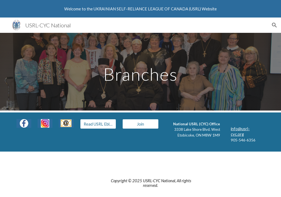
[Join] (140, 124)
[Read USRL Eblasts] (98, 124)
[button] (274, 25)
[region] (140, 9)
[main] (140, 71)
